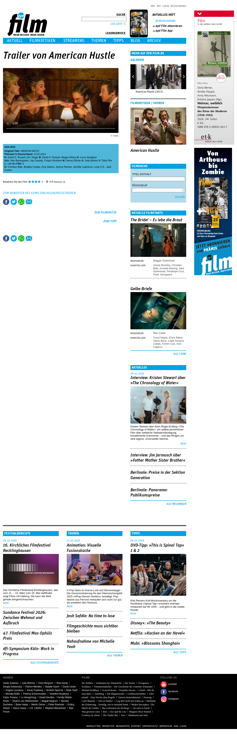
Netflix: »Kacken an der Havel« (157, 633)
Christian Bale (15, 167)
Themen (98, 41)
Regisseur (139, 185)
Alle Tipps (179, 652)
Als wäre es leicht (141, 708)
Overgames (143, 683)
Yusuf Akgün (160, 337)
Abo (153, 6)
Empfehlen (29, 202)
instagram (173, 698)
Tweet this (14, 202)
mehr (183, 444)
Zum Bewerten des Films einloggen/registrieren (39, 193)
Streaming (73, 41)
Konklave (86, 686)
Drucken (36, 202)
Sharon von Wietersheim (25, 701)
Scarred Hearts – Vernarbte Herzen (118, 690)
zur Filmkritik (105, 212)
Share (21, 202)
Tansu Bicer (159, 340)
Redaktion (108, 726)
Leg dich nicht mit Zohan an (129, 701)
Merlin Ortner (38, 704)
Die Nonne (130, 683)
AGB (176, 726)
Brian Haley (22, 704)
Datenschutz (150, 726)
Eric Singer (32, 157)
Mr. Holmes (87, 683)
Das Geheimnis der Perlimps (115, 708)
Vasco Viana (19, 708)
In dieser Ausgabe (165, 21)
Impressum (166, 726)
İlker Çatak (159, 332)
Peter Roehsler (56, 704)
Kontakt (136, 726)
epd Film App (164, 30)
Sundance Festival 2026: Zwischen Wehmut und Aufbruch (24, 617)
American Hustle (144, 150)
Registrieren (178, 6)
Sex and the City (118, 711)
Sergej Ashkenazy (12, 686)
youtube (172, 684)
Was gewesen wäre (91, 711)
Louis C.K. (99, 167)
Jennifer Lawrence (83, 167)
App (159, 6)
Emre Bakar (176, 337)
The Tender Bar (110, 715)
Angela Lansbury (15, 690)
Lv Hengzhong (28, 697)
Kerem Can (168, 343)
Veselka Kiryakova (59, 693)
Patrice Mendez (33, 686)
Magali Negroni (50, 701)
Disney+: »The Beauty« (150, 623)
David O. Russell (16, 157)
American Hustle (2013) (149, 91)
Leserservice (115, 33)
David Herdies (46, 697)
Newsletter (93, 726)
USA (6, 147)
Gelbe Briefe (141, 289)
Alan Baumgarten (19, 160)
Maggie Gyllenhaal (164, 260)
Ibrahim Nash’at (54, 690)
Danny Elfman (73, 160)
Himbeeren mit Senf (138, 715)
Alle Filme (179, 354)
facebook (173, 691)
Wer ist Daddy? (105, 701)
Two (123, 715)
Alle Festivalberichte (44, 662)
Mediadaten (122, 726)
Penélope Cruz (175, 271)
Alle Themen (114, 655)
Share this (6, 202)
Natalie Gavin (52, 686)
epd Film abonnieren (169, 25)
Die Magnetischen (115, 693)
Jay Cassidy (36, 160)
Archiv (154, 41)
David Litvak (69, 686)
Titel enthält (141, 174)
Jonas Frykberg (35, 690)
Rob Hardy (62, 683)
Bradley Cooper (32, 167)
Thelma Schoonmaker (34, 693)
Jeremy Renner (64, 167)
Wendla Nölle (13, 693)
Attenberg (99, 693)
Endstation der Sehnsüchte (108, 683)
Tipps (118, 41)
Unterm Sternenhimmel (129, 697)
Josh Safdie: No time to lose (91, 616)
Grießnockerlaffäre (137, 693)
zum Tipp (110, 221)
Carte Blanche (88, 701)
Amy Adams (47, 167)
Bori (105, 711)
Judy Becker (91, 160)
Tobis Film (106, 160)
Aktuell (15, 41)
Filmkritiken (42, 41)
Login (166, 6)
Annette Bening (168, 268)
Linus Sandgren (88, 157)
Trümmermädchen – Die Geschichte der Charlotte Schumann (123, 686)
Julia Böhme (28, 683)
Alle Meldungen (176, 504)
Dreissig (148, 697)
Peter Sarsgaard (162, 274)
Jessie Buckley (161, 265)
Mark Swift (71, 690)
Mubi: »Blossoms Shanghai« (155, 643)
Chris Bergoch (45, 683)
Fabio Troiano (10, 697)
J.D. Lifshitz (35, 708)
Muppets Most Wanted (140, 711)
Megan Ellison (68, 157)
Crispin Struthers (53, 160)
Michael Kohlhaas (90, 690)
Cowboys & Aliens (91, 715)
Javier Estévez (11, 683)
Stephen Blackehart (55, 708)
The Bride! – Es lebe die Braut (156, 220)
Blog (135, 41)
